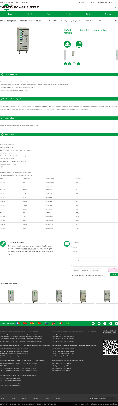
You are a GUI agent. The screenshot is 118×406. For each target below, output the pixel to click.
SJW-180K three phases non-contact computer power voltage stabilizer (18, 370)
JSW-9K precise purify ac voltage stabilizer (63, 353)
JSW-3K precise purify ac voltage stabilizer (63, 348)
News (24, 398)
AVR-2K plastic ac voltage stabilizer (61, 370)
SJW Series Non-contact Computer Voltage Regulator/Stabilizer (22, 360)
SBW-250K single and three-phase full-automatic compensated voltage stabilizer (21, 341)
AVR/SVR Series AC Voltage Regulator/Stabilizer (68, 360)
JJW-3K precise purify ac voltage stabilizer (63, 338)
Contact (58, 398)
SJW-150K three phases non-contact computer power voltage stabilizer (18, 368)
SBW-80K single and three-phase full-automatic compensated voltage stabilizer (20, 334)
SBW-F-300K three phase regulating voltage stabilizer (14, 356)
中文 (115, 2)
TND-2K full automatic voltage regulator (10, 385)
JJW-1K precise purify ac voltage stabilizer (63, 334)
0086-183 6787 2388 (86, 2)
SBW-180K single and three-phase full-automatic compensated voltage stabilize (21, 338)
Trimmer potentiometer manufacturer (107, 404)
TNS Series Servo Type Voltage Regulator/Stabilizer (69, 21)
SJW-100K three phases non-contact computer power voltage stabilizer (18, 366)
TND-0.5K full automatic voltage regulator (11, 378)
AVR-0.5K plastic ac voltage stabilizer (61, 363)
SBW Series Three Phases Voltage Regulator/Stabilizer (19, 331)
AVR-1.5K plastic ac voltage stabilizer (61, 368)
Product (35, 398)
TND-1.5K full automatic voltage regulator (11, 383)
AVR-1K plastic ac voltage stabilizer (61, 366)
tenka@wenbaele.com (104, 2)
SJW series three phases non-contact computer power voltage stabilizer (19, 363)
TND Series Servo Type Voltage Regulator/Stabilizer (18, 375)
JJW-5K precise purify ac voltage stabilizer (63, 341)
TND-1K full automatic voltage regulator (10, 380)
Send (114, 274)
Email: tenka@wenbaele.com (98, 398)
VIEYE (55, 404)
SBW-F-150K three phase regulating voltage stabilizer (14, 351)
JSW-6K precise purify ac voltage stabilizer (63, 351)
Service (47, 398)
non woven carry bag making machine (83, 404)
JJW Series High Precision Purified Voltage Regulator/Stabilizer (74, 331)
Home (50, 21)
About (13, 398)
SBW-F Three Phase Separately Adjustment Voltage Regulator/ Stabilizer (25, 346)
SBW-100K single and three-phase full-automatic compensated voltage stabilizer (21, 336)
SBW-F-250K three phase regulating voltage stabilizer (14, 353)
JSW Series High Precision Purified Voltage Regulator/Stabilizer (74, 346)
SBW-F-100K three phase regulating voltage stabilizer (14, 348)
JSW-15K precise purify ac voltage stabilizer (63, 356)
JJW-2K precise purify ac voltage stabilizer (63, 336)
